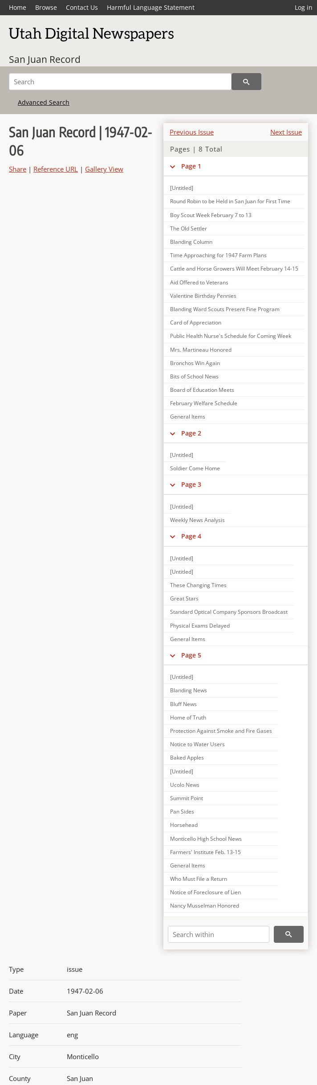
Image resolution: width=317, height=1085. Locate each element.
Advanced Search (43, 102)
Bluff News (183, 704)
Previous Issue (192, 131)
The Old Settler (188, 228)
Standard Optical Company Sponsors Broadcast (229, 612)
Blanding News (188, 690)
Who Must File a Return (198, 879)
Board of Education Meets (202, 390)
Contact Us (82, 7)
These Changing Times (198, 585)
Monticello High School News (206, 839)
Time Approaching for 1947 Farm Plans (218, 255)
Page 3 (191, 484)
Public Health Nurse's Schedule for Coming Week (230, 336)
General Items (187, 416)
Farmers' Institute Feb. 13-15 (205, 852)
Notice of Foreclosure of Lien (205, 892)
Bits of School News (194, 376)
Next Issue (286, 131)
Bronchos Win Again (195, 363)
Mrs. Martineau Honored (201, 349)
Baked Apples (187, 757)
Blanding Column (191, 242)
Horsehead (184, 825)
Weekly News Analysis (197, 520)
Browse (46, 7)
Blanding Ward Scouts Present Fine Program (225, 309)
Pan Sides (182, 811)
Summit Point (186, 798)
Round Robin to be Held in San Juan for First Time (230, 201)
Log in (304, 7)
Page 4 (191, 536)
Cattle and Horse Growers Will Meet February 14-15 (234, 268)
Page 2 (191, 433)
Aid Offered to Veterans (199, 282)
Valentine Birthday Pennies (203, 296)
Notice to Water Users (197, 744)
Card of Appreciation (195, 322)
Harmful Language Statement (151, 7)
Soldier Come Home (195, 468)
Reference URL (55, 168)
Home (17, 7)
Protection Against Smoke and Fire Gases (221, 731)
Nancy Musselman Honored (204, 905)
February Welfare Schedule (203, 403)
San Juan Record (45, 59)
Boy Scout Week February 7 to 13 (211, 215)
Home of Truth (188, 717)
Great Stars (184, 598)
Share (17, 168)
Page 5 (191, 655)
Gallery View (104, 168)
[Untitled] (181, 188)
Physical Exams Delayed (200, 625)
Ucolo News (184, 785)
